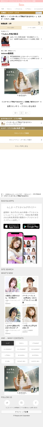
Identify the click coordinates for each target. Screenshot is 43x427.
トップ (7, 343)
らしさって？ (9, 407)
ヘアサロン (7, 355)
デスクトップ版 (21, 412)
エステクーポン (35, 361)
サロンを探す (10, 27)
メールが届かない (24, 407)
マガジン (21, 343)
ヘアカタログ (35, 343)
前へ (16, 113)
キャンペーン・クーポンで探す (25, 139)
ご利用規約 (16, 407)
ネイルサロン (21, 355)
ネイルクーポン (21, 361)
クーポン (7, 361)
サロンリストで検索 (21, 133)
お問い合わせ (33, 407)
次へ (27, 113)
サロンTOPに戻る (21, 146)
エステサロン (35, 355)
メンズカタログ (8, 349)
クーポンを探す (35, 28)
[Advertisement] (21, 171)
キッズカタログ (21, 349)
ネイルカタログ (35, 349)
